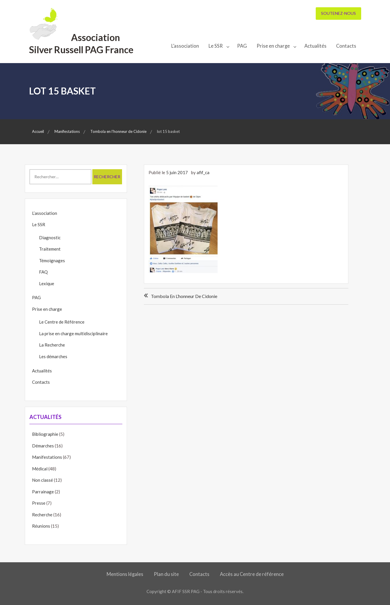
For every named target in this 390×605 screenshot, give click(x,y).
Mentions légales (125, 574)
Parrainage (43, 491)
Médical (39, 468)
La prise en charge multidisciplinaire (73, 333)
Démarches (43, 445)
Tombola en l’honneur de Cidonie (184, 296)
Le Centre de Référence (61, 321)
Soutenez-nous (338, 13)
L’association (185, 46)
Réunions (41, 526)
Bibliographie (45, 434)
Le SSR (216, 46)
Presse (38, 503)
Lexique (46, 283)
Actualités (315, 46)
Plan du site (166, 574)
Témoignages (52, 260)
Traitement (50, 248)
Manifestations (47, 457)
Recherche (42, 514)
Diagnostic (50, 237)
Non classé (42, 480)
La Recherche (52, 344)
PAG (242, 46)
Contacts (346, 46)
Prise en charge (273, 46)
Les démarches (53, 356)
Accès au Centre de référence (252, 574)
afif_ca (203, 172)
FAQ (43, 271)
